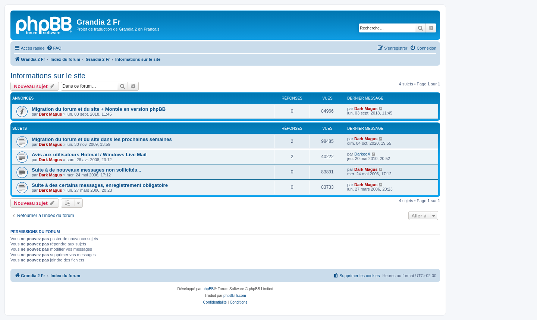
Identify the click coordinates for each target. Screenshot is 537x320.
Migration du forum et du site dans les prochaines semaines (102, 139)
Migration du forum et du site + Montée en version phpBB (99, 109)
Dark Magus (50, 114)
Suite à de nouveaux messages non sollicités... (86, 170)
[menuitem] (54, 48)
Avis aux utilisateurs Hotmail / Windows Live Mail (89, 154)
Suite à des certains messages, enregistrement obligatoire (100, 185)
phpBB (208, 289)
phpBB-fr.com (234, 296)
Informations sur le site (47, 76)
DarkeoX (362, 154)
